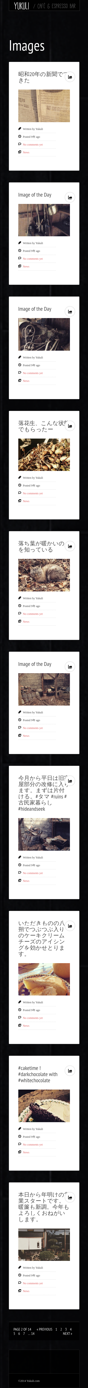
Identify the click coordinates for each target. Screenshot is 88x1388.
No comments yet (33, 144)
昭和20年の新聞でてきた (43, 77)
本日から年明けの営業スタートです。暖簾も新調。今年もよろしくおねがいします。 (44, 1207)
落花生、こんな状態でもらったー (44, 426)
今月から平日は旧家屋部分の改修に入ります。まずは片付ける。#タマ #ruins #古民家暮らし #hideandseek (44, 793)
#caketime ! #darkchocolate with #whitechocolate (38, 1074)
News (26, 152)
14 (32, 1333)
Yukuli (21, 5)
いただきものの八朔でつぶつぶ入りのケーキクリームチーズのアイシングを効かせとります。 (41, 938)
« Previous (44, 1329)
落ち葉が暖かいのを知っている (41, 546)
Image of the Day (34, 194)
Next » (67, 1333)
